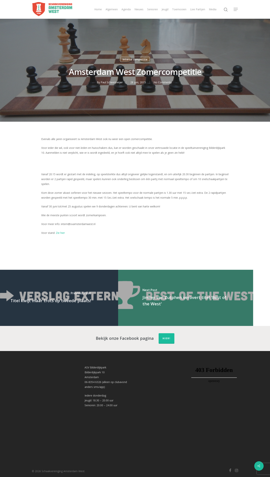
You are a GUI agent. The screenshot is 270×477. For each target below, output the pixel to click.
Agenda (126, 9)
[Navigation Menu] (236, 9)
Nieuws (138, 9)
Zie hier (60, 233)
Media (212, 9)
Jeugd (165, 9)
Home (98, 9)
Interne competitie (135, 59)
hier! (166, 338)
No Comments (163, 82)
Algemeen (112, 9)
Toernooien (179, 9)
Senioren (152, 9)
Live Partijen (197, 9)
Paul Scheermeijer (112, 82)
